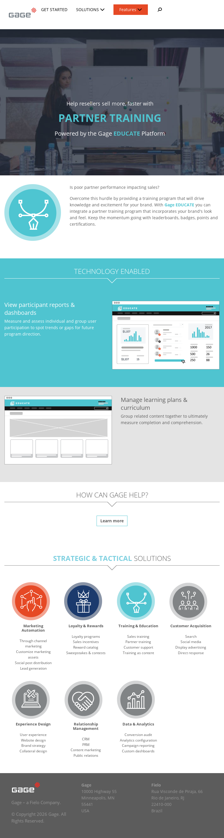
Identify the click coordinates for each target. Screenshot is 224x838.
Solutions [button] (90, 9)
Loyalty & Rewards (86, 625)
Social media (191, 641)
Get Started (54, 9)
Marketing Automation (33, 628)
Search (191, 636)
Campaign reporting (138, 745)
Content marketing (86, 749)
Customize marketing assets (33, 654)
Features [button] (130, 9)
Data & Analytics (138, 724)
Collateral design (33, 751)
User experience (33, 734)
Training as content (138, 652)
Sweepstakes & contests (86, 652)
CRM (86, 739)
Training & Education (138, 625)
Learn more (112, 520)
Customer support (138, 647)
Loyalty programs (86, 636)
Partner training (138, 641)
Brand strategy (33, 745)
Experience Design (33, 724)
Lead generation (33, 668)
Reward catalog (85, 647)
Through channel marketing (33, 643)
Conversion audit (138, 734)
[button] (159, 9)
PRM (86, 744)
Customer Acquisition (190, 625)
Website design (33, 740)
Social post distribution (33, 662)
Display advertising (190, 647)
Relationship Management (86, 726)
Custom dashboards (138, 751)
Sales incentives (86, 641)
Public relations (86, 755)
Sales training (138, 636)
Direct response (191, 652)
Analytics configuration (138, 740)
